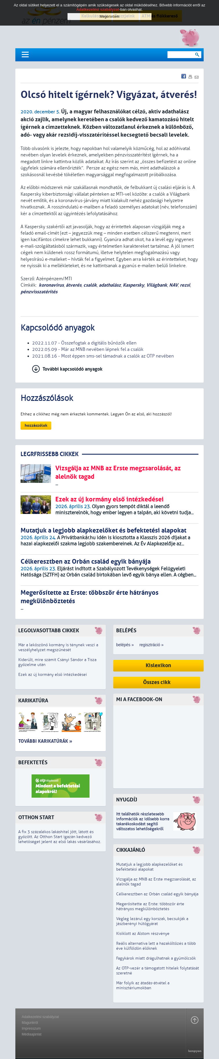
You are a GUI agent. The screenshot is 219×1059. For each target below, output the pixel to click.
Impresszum (31, 1028)
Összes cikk (157, 682)
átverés (73, 285)
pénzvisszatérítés (39, 291)
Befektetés (33, 763)
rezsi (185, 285)
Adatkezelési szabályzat (40, 1017)
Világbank (156, 285)
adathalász (110, 285)
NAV (173, 285)
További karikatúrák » (45, 741)
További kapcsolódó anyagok (73, 369)
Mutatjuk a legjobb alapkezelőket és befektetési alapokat (149, 867)
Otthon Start (36, 818)
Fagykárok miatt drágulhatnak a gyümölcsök (156, 958)
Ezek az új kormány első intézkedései (52, 674)
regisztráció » (151, 644)
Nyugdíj (126, 800)
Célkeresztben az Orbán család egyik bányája (157, 894)
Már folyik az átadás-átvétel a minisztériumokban (142, 985)
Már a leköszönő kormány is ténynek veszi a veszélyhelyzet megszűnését (58, 647)
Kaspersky (133, 285)
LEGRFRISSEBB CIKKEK (50, 454)
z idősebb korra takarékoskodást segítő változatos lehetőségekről (142, 824)
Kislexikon (158, 665)
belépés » (125, 644)
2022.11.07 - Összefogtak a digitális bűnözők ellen (84, 343)
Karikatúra (33, 701)
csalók (90, 285)
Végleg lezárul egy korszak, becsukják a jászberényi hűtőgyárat (152, 921)
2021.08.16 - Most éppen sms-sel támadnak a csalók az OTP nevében (103, 356)
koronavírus (51, 285)
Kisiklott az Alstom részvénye (142, 933)
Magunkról (30, 1023)
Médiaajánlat (31, 1034)
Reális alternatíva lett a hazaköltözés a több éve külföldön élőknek (156, 946)
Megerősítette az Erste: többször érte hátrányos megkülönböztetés (150, 906)
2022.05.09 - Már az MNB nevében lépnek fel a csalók (87, 349)
